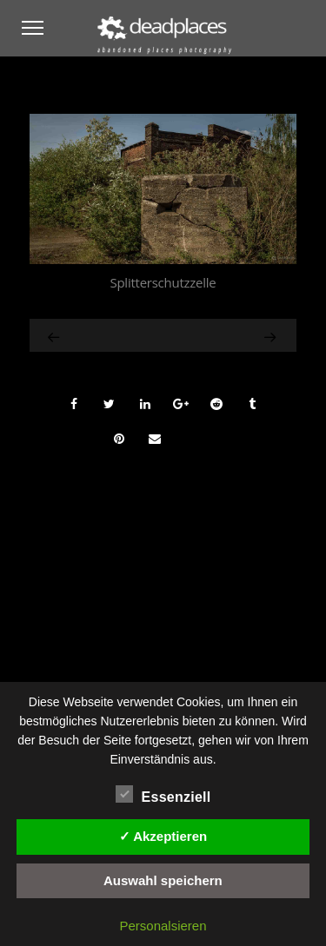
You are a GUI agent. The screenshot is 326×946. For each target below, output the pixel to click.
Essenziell (163, 794)
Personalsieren (162, 925)
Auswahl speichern (163, 880)
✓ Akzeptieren (163, 836)
